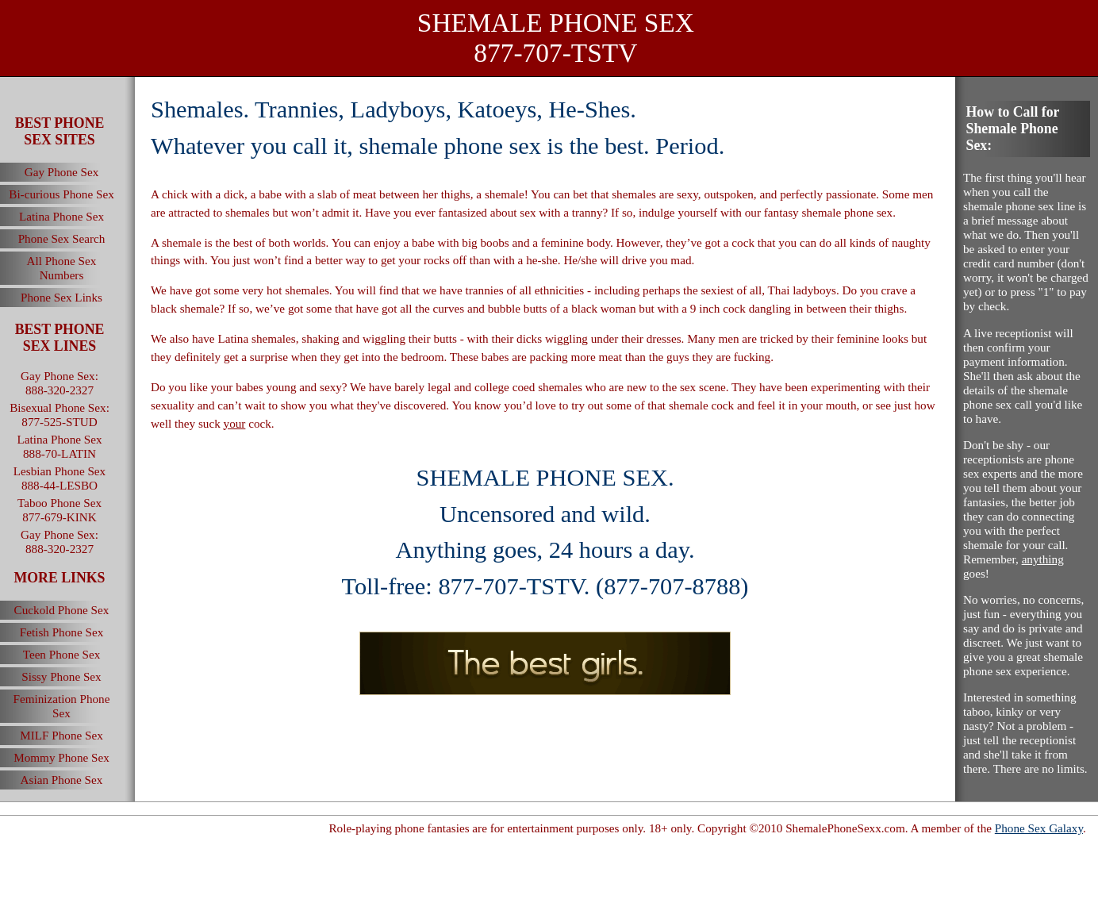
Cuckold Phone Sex (61, 610)
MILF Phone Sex (61, 735)
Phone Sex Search (62, 238)
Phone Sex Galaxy (1039, 828)
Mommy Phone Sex (61, 757)
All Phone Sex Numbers (62, 268)
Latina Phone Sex (61, 216)
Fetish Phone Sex (61, 632)
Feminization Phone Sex (61, 706)
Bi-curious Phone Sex (61, 194)
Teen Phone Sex (62, 654)
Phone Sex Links (61, 297)
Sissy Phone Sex (61, 676)
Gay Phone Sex (62, 172)
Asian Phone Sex (62, 779)
